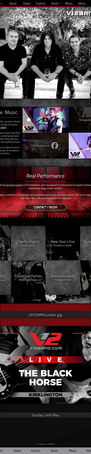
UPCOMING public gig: (46, 314)
